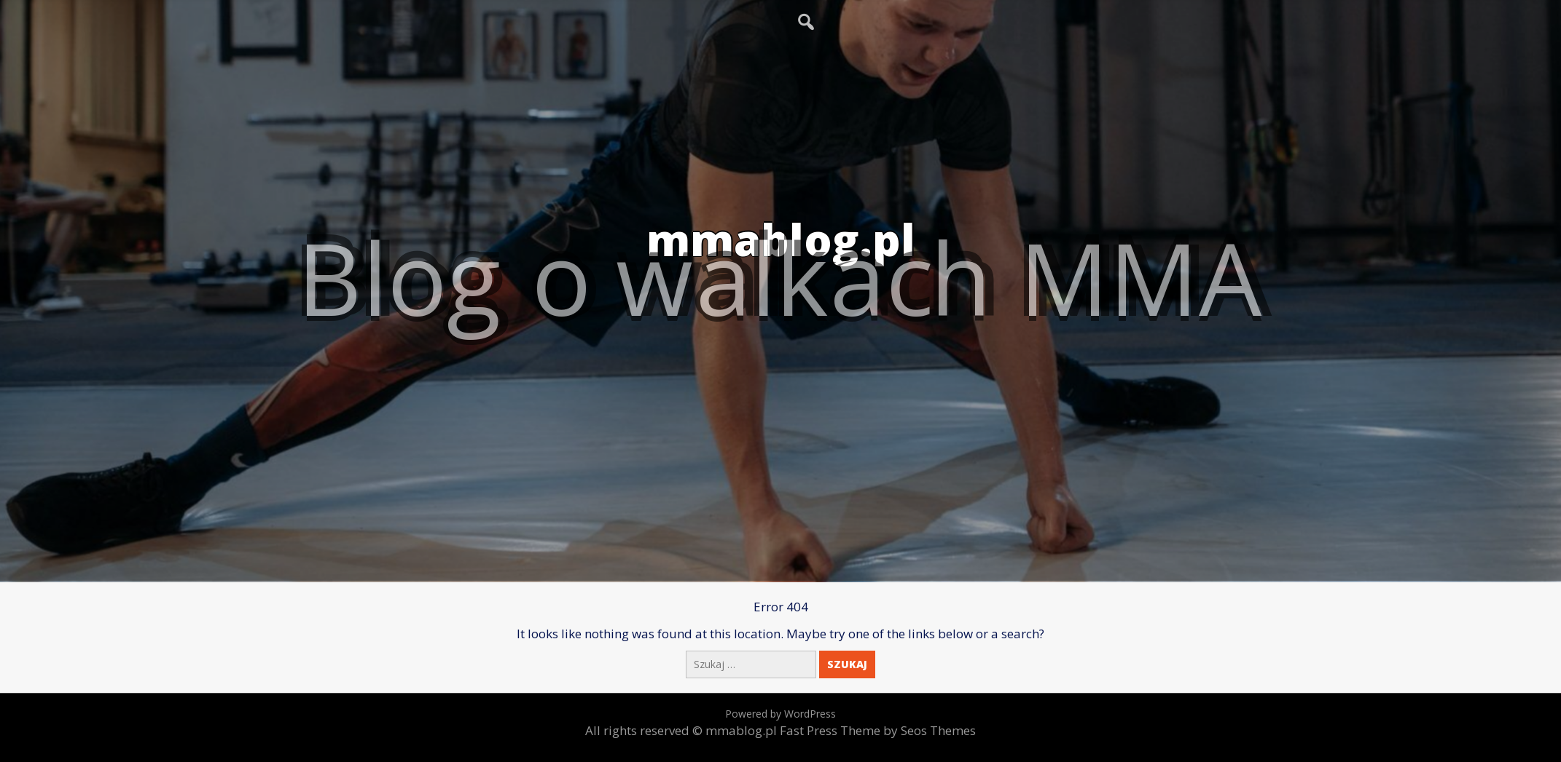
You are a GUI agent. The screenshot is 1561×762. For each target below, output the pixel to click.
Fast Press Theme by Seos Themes (878, 730)
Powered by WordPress (780, 714)
